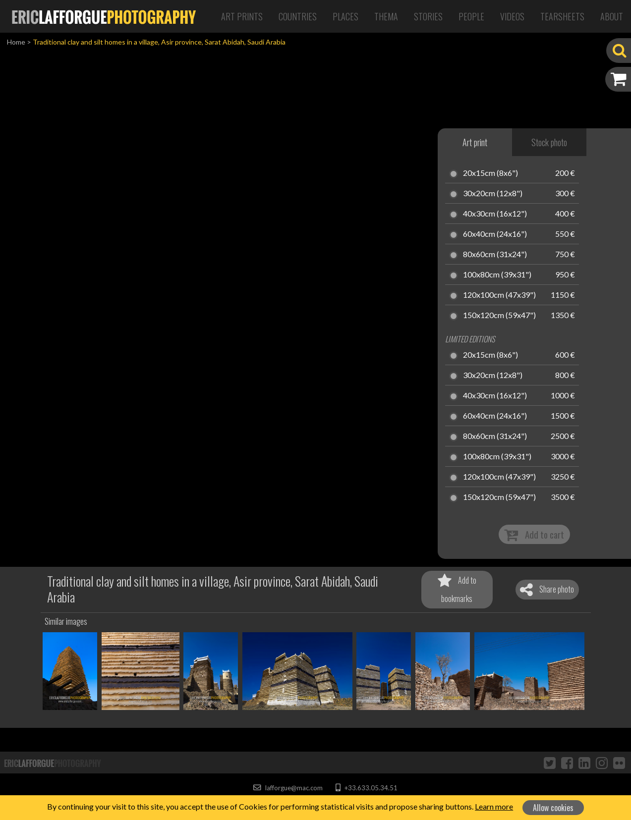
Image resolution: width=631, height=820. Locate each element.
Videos (512, 16)
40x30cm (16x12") (495, 214)
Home (16, 42)
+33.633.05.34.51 (367, 788)
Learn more (494, 806)
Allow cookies (553, 808)
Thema (386, 16)
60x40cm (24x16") (495, 234)
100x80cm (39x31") (497, 275)
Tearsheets (562, 16)
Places (345, 16)
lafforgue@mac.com (288, 788)
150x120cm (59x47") (499, 316)
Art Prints (242, 16)
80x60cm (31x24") (495, 255)
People (471, 16)
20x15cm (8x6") (490, 173)
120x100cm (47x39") (499, 295)
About (611, 16)
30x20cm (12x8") (492, 194)
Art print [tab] (474, 142)
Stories (428, 16)
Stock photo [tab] (549, 142)
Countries (298, 16)
